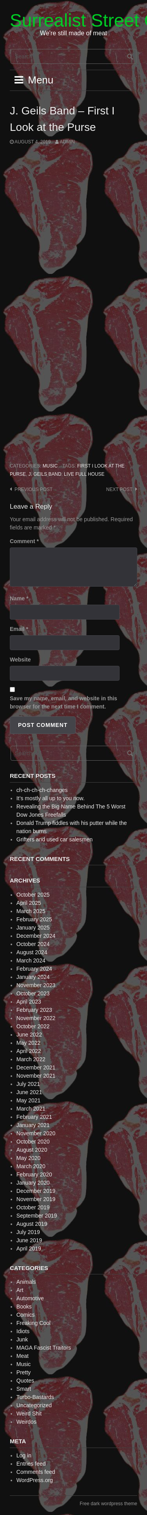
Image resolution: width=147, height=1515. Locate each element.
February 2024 (34, 969)
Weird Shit (29, 1413)
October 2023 (33, 993)
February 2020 (34, 1174)
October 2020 (33, 1141)
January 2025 (33, 927)
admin (67, 142)
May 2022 (28, 1043)
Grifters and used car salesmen (54, 839)
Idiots (22, 1331)
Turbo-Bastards (35, 1397)
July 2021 (28, 1084)
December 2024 (36, 936)
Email (19, 629)
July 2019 (28, 1232)
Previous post (34, 489)
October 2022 (33, 1026)
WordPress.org (34, 1480)
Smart (23, 1389)
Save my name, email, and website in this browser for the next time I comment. (63, 702)
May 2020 (28, 1158)
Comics (25, 1315)
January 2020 (33, 1183)
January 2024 (33, 977)
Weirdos (26, 1422)
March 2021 (30, 1108)
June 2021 (29, 1092)
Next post (119, 489)
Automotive (30, 1298)
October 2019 (33, 1207)
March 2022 (30, 1059)
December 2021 (36, 1067)
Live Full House (84, 474)
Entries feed (31, 1464)
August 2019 (31, 1224)
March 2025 (30, 911)
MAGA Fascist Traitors (43, 1348)
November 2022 (36, 1018)
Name (19, 598)
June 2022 (29, 1034)
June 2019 (29, 1240)
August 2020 (31, 1150)
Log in (23, 1455)
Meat (22, 1356)
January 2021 (33, 1125)
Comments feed (35, 1472)
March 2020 (30, 1166)
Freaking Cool (33, 1323)
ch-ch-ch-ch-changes (42, 790)
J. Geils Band (45, 474)
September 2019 (36, 1215)
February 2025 (34, 919)
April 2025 (28, 903)
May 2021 (28, 1100)
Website (20, 659)
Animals (26, 1282)
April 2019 (28, 1248)
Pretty (23, 1372)
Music (50, 466)
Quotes (25, 1380)
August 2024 (31, 952)
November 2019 (36, 1199)
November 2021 (36, 1076)
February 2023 (34, 1010)
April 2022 (28, 1051)
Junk (22, 1339)
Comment (24, 541)
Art (20, 1290)
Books (24, 1306)
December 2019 (36, 1191)
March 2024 (30, 960)
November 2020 (36, 1133)
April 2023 (28, 1002)
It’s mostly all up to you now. (50, 798)
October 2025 (33, 895)
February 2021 (34, 1117)
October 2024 (33, 944)
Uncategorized (34, 1405)
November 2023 (36, 985)
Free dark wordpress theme (108, 1503)
